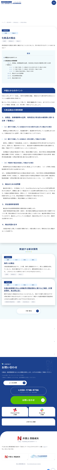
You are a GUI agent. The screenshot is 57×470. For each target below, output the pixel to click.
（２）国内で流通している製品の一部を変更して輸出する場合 (25, 69)
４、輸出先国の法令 (14, 78)
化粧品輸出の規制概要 (10, 61)
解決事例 (9, 22)
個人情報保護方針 (21, 464)
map (45, 446)
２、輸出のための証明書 (15, 73)
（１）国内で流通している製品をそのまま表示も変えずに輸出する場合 (27, 67)
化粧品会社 (15, 22)
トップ (3, 22)
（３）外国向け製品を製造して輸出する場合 (21, 71)
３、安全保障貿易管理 (15, 76)
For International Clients (34, 464)
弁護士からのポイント (10, 57)
